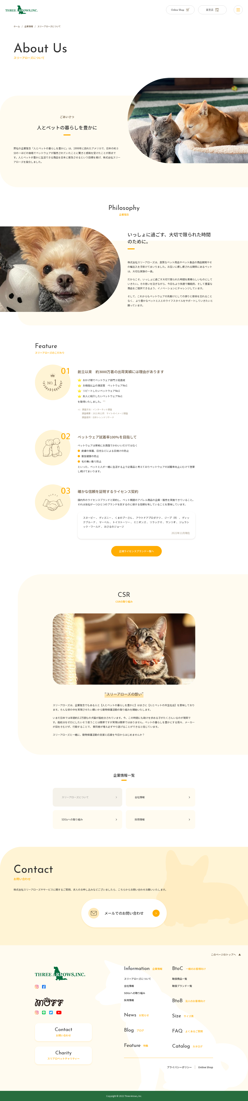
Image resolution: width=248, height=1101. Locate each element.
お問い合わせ (63, 1032)
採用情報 (129, 1000)
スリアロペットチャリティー (63, 1055)
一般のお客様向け (189, 969)
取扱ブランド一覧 (182, 986)
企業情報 (143, 969)
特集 (136, 1046)
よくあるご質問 (187, 1031)
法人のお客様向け (188, 1001)
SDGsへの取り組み (134, 993)
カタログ (187, 1046)
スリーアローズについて (137, 978)
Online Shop (205, 1067)
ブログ (134, 1030)
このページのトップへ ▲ (226, 954)
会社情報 (129, 986)
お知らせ (136, 1015)
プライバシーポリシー (179, 1067)
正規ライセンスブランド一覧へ (136, 551)
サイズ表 (183, 1016)
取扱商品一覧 (179, 978)
